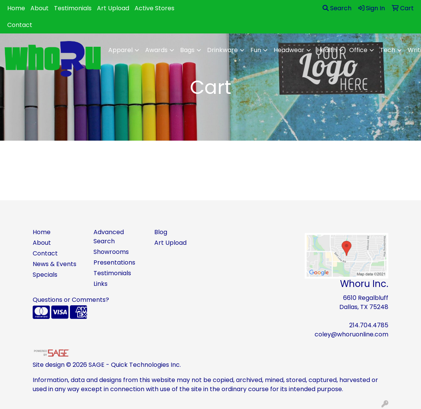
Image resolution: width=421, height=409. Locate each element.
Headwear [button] (289, 50)
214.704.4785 (368, 325)
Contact (19, 25)
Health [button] (327, 50)
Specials (45, 274)
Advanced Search (108, 237)
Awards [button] (156, 50)
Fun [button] (255, 50)
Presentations (114, 262)
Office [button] (358, 50)
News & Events (54, 264)
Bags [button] (187, 50)
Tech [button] (387, 50)
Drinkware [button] (222, 50)
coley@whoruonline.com (351, 334)
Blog (160, 232)
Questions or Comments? (71, 299)
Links (100, 283)
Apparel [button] (120, 50)
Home (16, 8)
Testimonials (73, 8)
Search (337, 8)
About (39, 8)
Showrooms (111, 251)
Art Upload (113, 8)
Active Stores (154, 8)
